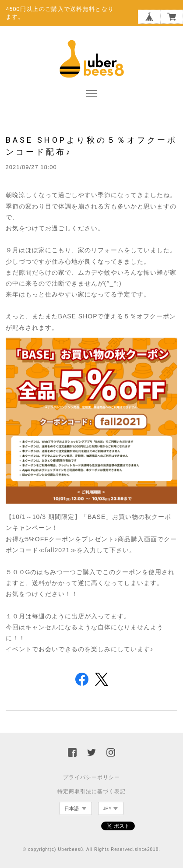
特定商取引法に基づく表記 (91, 791)
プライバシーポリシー (91, 777)
